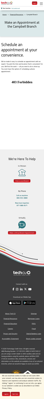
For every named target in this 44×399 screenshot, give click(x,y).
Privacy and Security (10, 333)
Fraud (34, 328)
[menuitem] (6, 3)
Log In (34, 3)
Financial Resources (10, 318)
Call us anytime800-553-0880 (22, 196)
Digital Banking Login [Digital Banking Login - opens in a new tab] (33, 333)
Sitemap (34, 313)
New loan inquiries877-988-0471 (22, 204)
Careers (10, 328)
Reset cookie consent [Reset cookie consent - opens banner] (33, 338)
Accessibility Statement (10, 338)
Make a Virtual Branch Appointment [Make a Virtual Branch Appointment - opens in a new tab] (22, 233)
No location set (16, 8)
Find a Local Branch (22, 181)
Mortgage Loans (34, 318)
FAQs (34, 323)
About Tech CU (10, 313)
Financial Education (10, 323)
